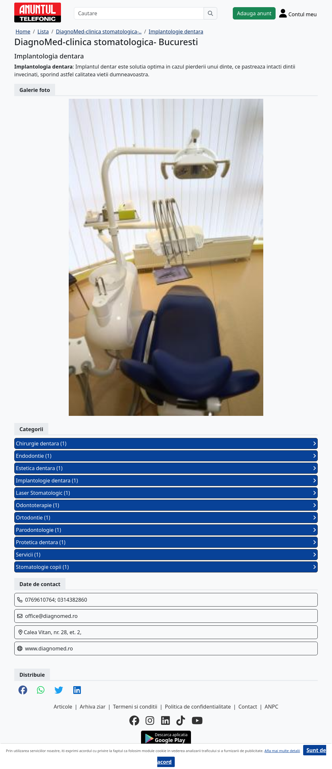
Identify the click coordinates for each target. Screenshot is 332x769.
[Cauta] (210, 13)
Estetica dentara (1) (166, 468)
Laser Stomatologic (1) (166, 492)
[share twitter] (58, 691)
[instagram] (150, 720)
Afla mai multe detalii (282, 750)
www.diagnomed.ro (49, 648)
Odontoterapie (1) (166, 505)
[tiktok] (180, 720)
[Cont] (298, 13)
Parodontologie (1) (166, 529)
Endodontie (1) (166, 455)
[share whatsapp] (41, 691)
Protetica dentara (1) (166, 542)
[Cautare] (139, 13)
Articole (63, 706)
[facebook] (134, 720)
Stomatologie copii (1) (166, 566)
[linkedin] (165, 720)
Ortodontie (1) (166, 517)
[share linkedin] (77, 691)
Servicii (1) (166, 554)
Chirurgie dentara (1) (166, 443)
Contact (247, 706)
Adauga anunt (254, 13)
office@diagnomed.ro (51, 616)
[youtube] (197, 720)
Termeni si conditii (135, 706)
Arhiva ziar (92, 706)
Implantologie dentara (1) (166, 480)
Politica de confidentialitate (198, 706)
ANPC (271, 706)
